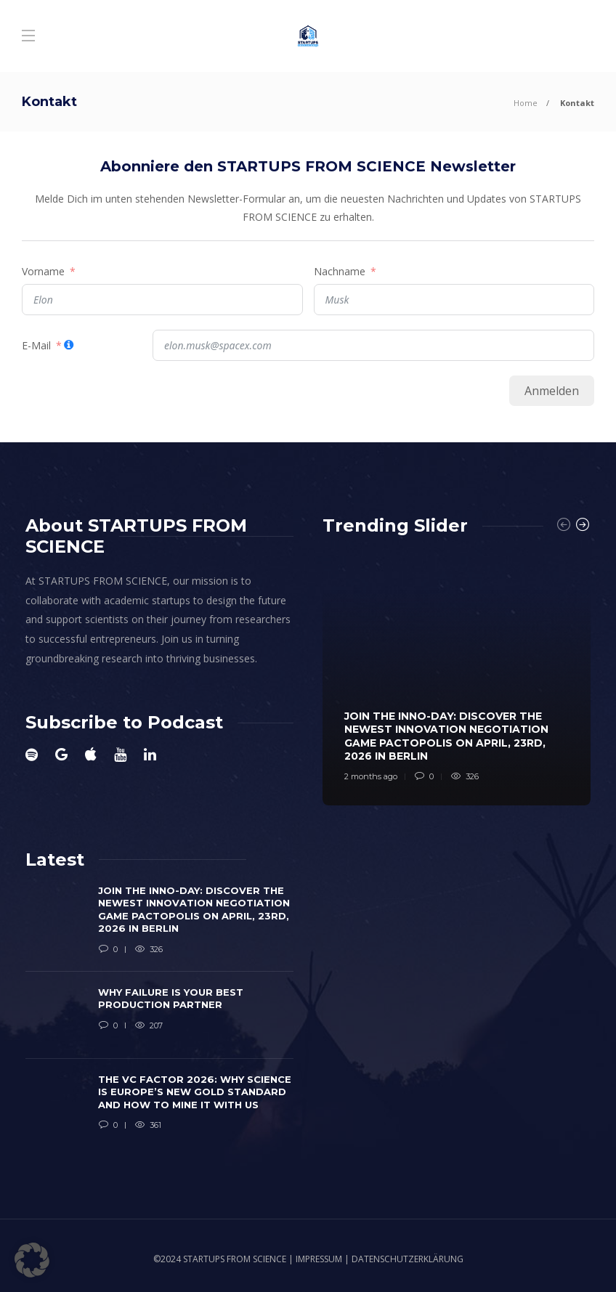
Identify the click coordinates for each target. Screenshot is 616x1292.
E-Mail (36, 345)
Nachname (339, 271)
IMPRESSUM (319, 1259)
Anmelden (551, 391)
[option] (457, 677)
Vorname (43, 271)
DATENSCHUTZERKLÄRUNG (407, 1259)
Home (526, 102)
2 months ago (370, 776)
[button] (32, 1260)
